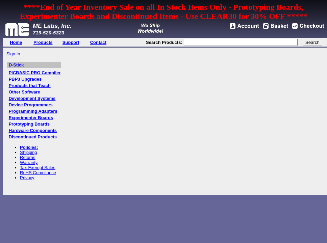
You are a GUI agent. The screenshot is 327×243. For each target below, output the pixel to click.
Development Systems (32, 98)
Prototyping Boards (29, 124)
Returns (27, 157)
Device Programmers (31, 104)
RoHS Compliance (38, 172)
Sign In (13, 53)
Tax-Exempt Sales (37, 167)
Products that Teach (30, 85)
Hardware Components (33, 130)
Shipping (28, 152)
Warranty (28, 162)
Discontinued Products (33, 136)
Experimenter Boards (31, 117)
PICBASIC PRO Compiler (35, 72)
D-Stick (16, 65)
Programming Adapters (33, 111)
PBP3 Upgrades (25, 79)
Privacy (27, 177)
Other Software (24, 91)
